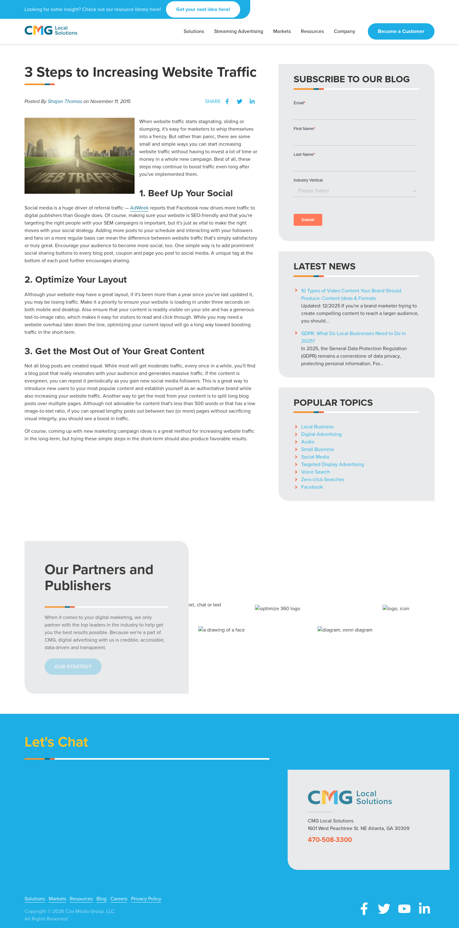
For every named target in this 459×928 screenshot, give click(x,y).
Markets (57, 898)
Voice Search (315, 471)
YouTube (404, 909)
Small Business (317, 449)
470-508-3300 (330, 840)
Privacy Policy (146, 898)
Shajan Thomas (65, 101)
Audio (307, 441)
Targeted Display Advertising (332, 464)
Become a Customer (401, 31)
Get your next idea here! (203, 9)
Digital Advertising (321, 434)
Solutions (35, 898)
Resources (81, 898)
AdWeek (139, 207)
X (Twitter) (384, 909)
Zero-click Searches (322, 479)
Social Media (315, 456)
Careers (118, 898)
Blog (102, 898)
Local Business (317, 426)
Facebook (227, 101)
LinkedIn (252, 101)
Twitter (239, 101)
